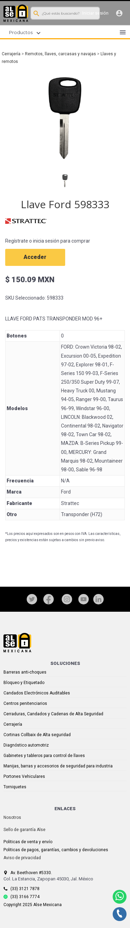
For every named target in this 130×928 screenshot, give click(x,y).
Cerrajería (11, 53)
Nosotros (12, 817)
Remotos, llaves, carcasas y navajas (60, 53)
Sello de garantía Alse (24, 829)
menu (123, 32)
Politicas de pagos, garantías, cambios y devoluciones (55, 849)
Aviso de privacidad (22, 857)
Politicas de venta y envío (27, 841)
